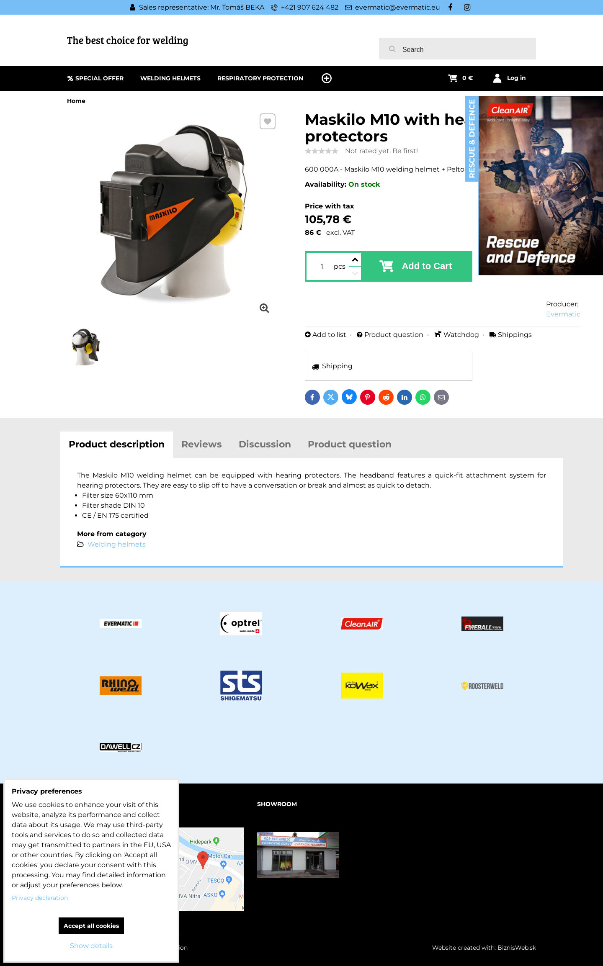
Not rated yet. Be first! (381, 151)
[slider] (321, 151)
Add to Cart (427, 266)
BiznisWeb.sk (516, 947)
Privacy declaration (40, 898)
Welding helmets (117, 544)
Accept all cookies (91, 926)
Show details (91, 946)
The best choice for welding (127, 40)
